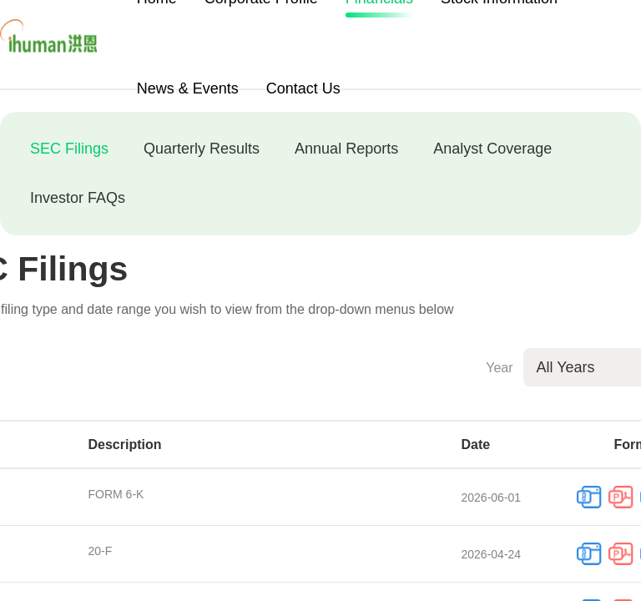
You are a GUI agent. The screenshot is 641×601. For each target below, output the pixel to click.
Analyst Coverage (492, 148)
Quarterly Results (202, 148)
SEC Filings (69, 148)
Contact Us (303, 88)
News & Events (188, 88)
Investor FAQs (77, 197)
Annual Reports (346, 148)
